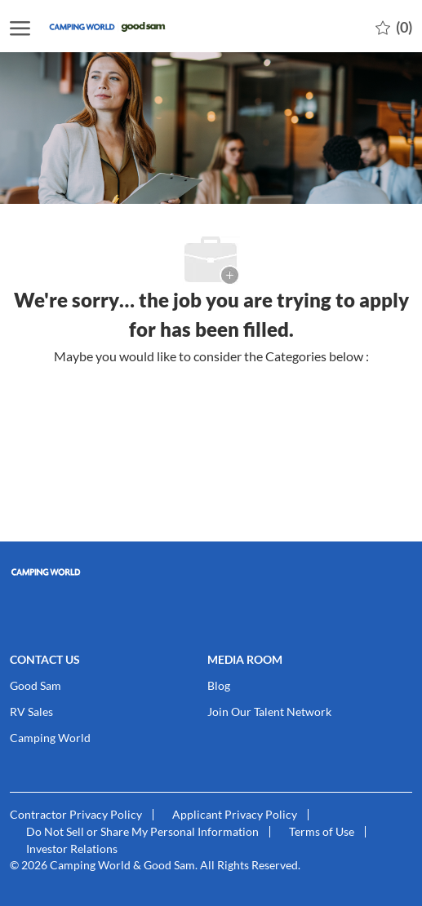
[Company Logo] (128, 26)
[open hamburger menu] (20, 26)
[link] (211, 572)
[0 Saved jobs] (393, 26)
